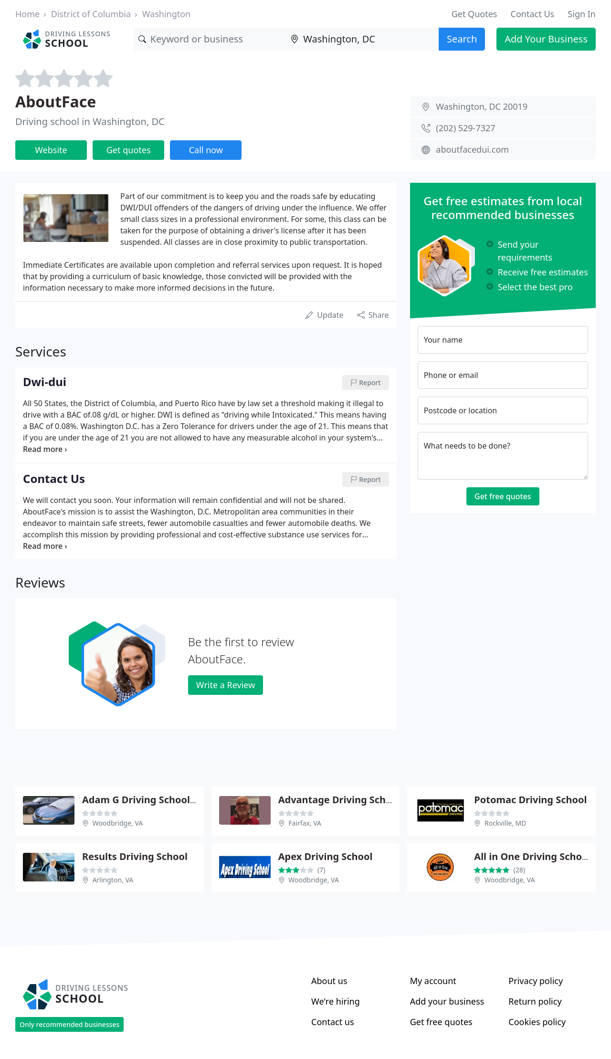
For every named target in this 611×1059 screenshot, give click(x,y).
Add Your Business (546, 38)
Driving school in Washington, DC (90, 121)
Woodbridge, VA (118, 823)
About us (329, 980)
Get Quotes (474, 14)
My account (433, 980)
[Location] (362, 39)
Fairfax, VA (304, 823)
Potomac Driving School (530, 799)
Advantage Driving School (339, 799)
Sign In (582, 14)
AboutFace (55, 101)
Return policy (534, 1001)
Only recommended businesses (69, 1024)
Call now (206, 150)
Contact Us (533, 14)
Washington (166, 14)
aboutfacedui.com (472, 149)
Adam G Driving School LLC (145, 799)
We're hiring (335, 1001)
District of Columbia (91, 14)
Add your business (447, 1001)
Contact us (332, 1022)
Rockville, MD (506, 823)
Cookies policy (537, 1022)
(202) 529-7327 (465, 128)
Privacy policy (535, 980)
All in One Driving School (532, 856)
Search (462, 38)
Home (27, 14)
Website (51, 150)
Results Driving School (135, 856)
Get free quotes (502, 496)
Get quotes (128, 150)
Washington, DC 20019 (481, 106)
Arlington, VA (113, 879)
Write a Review (225, 685)
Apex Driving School (325, 856)
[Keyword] (210, 39)
